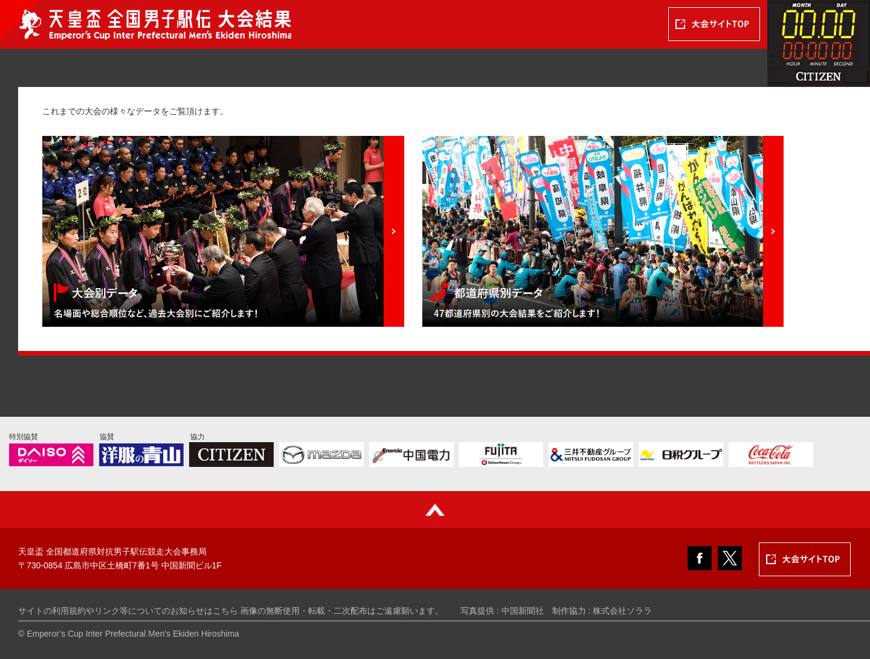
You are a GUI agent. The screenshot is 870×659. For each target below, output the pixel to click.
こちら (225, 611)
